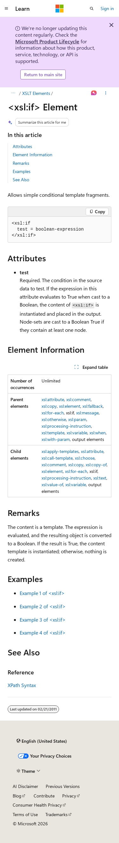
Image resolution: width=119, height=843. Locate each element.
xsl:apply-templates (60, 451)
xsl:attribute (53, 399)
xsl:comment (78, 399)
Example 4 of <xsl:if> (43, 632)
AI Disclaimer (25, 786)
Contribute (44, 796)
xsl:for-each (53, 413)
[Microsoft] (60, 8)
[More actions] (105, 93)
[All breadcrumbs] (13, 93)
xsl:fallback (93, 406)
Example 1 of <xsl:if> (42, 593)
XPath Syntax (22, 685)
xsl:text (99, 478)
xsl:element (69, 406)
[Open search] (91, 8)
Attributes (22, 146)
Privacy (69, 796)
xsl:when (97, 433)
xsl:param (77, 419)
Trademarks (56, 814)
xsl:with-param (56, 439)
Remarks (21, 163)
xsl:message (87, 413)
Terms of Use (25, 814)
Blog (17, 796)
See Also (21, 180)
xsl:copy (49, 406)
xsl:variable (77, 433)
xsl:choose (85, 458)
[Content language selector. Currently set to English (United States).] (42, 741)
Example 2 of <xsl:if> (43, 606)
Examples (21, 171)
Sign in (107, 8)
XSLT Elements (36, 93)
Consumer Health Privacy (37, 805)
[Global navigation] (6, 8)
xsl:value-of (52, 484)
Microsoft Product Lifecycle (47, 41)
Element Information (32, 155)
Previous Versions (63, 786)
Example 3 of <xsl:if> (43, 619)
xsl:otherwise (54, 419)
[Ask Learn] (94, 93)
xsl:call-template (57, 458)
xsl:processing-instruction (66, 426)
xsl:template (53, 433)
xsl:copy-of (96, 465)
